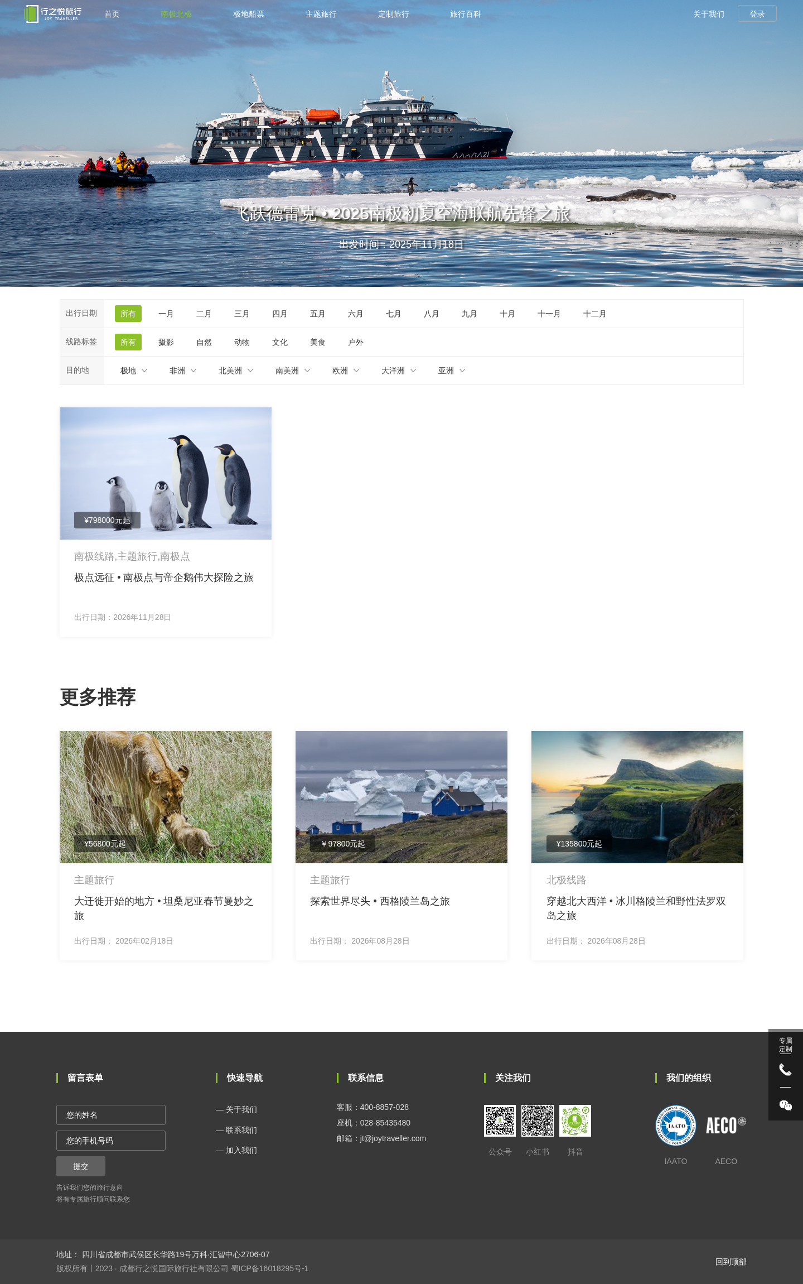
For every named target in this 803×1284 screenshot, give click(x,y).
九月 (469, 313)
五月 (318, 313)
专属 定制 (785, 1044)
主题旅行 (321, 13)
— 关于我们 (236, 1109)
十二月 (595, 313)
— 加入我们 (236, 1150)
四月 (280, 313)
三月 (242, 313)
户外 (356, 342)
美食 (318, 342)
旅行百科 (465, 13)
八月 (431, 313)
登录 (757, 13)
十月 (507, 313)
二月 (204, 313)
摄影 (166, 342)
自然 (204, 342)
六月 (356, 313)
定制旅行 (393, 13)
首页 (112, 13)
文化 (280, 342)
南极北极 (176, 13)
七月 (394, 313)
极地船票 (248, 13)
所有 (128, 313)
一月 (166, 313)
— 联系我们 (236, 1130)
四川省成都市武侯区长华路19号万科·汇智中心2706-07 (175, 1254)
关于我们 (708, 13)
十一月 (549, 313)
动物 (242, 342)
